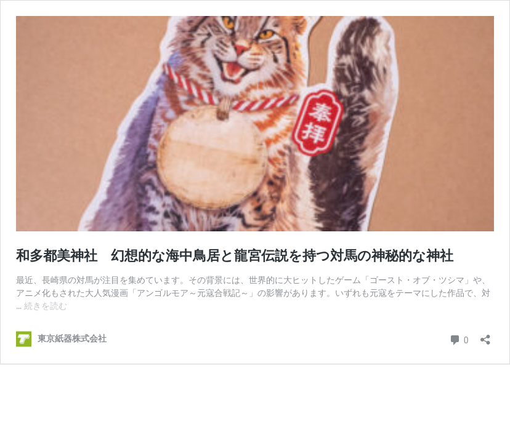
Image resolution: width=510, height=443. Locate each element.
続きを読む (45, 306)
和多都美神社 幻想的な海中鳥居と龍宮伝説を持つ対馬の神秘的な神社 (234, 255)
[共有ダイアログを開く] (485, 335)
